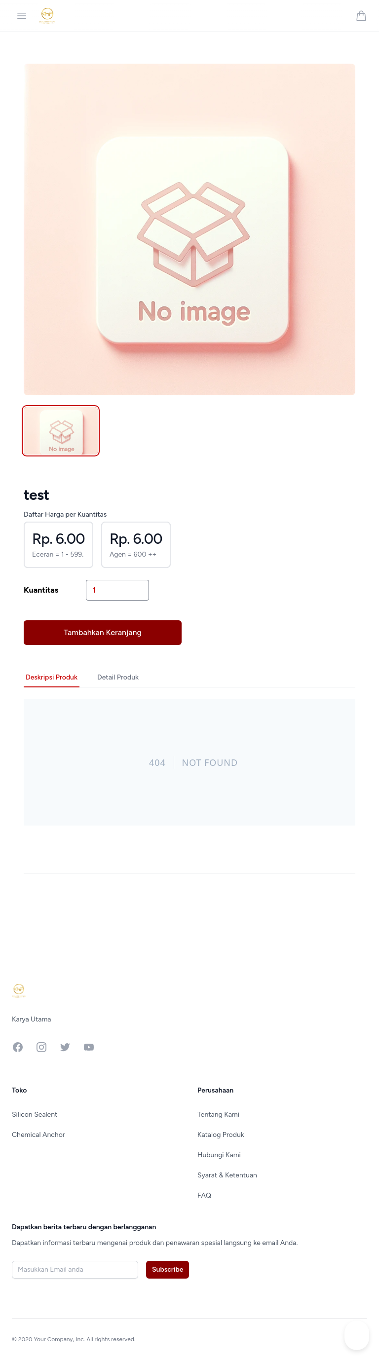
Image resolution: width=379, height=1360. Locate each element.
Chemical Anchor (38, 1135)
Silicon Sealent (34, 1114)
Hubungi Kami (219, 1155)
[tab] (61, 430)
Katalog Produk (220, 1135)
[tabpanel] (189, 229)
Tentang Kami (218, 1114)
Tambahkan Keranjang (103, 632)
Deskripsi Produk (51, 677)
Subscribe (167, 1269)
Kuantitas (41, 590)
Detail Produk (118, 677)
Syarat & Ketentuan (227, 1175)
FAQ (204, 1195)
